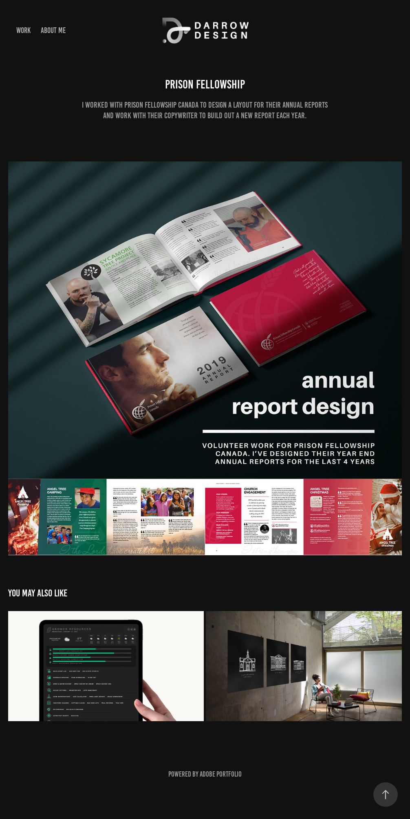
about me (53, 30)
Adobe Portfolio (221, 774)
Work (23, 30)
